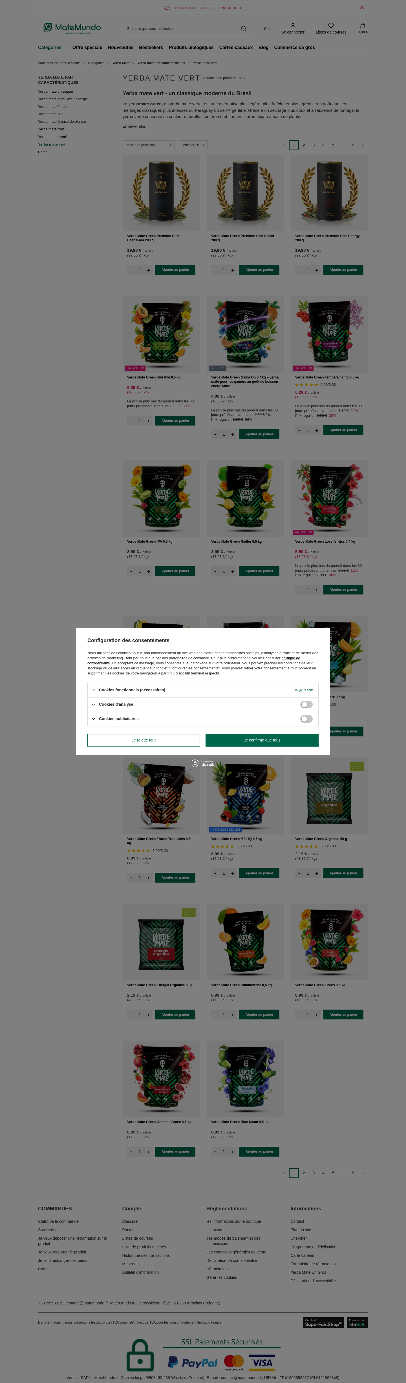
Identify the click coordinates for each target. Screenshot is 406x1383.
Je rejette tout (144, 740)
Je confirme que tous (262, 740)
